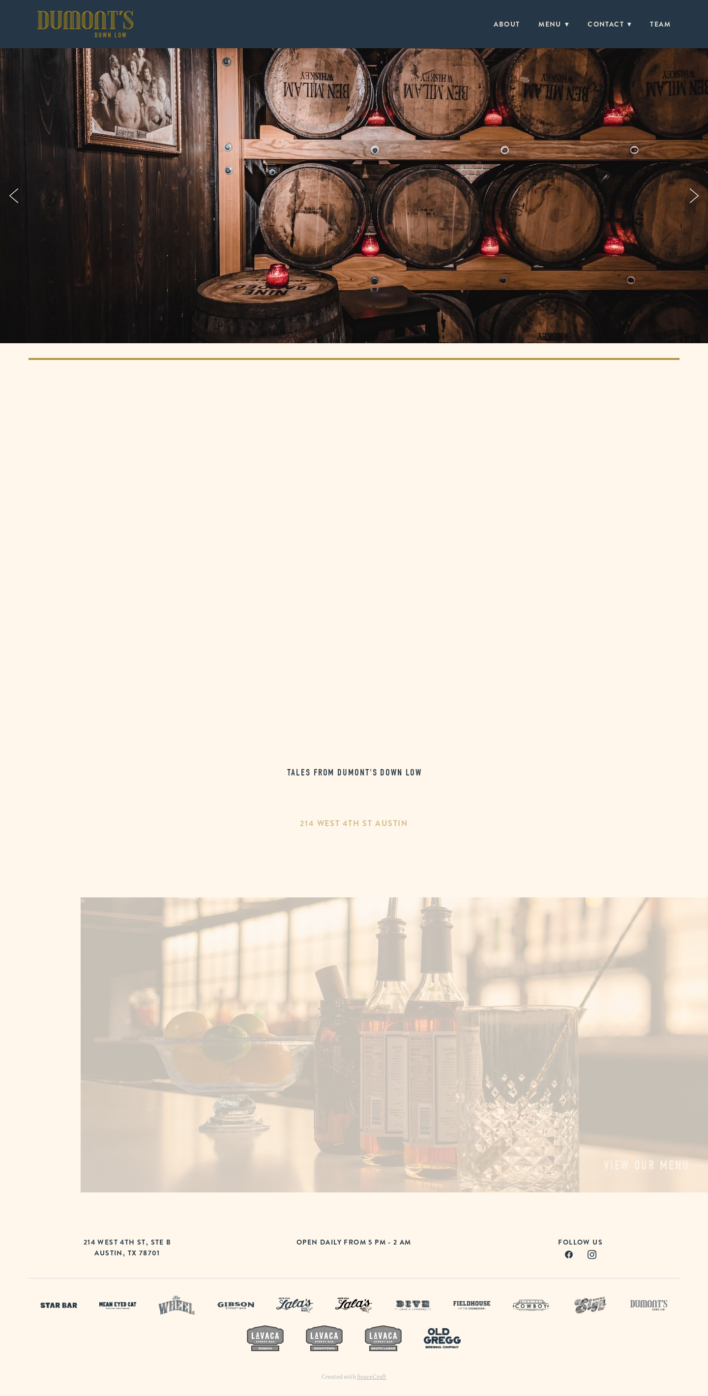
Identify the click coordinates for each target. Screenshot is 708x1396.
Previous (14, 195)
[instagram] (592, 1254)
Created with (354, 1376)
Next (694, 195)
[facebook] (569, 1254)
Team (660, 24)
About (507, 24)
